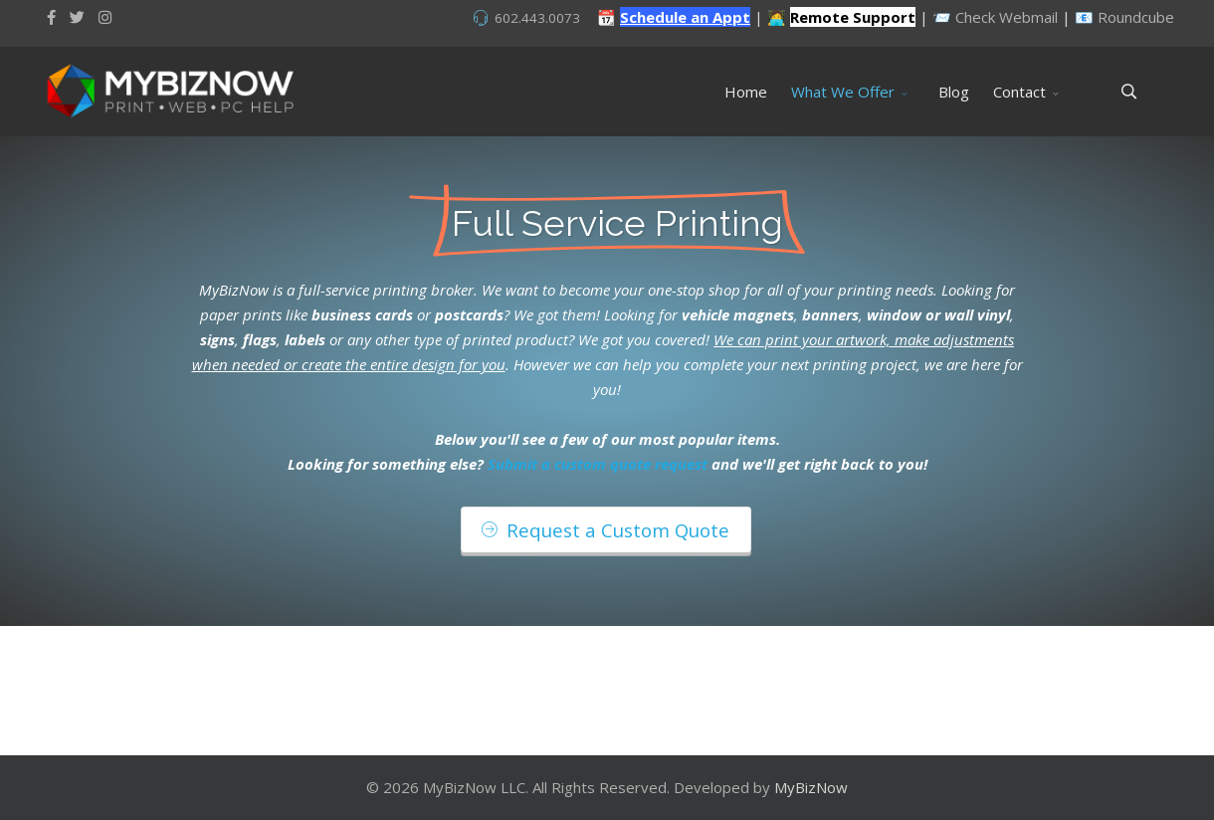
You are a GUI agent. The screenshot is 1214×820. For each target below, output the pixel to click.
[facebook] (51, 17)
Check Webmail (1006, 17)
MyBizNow (811, 787)
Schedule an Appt (685, 17)
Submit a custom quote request (598, 464)
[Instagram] (105, 17)
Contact (1019, 92)
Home (745, 92)
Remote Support (852, 17)
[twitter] (77, 17)
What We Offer (843, 92)
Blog (953, 92)
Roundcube (1136, 17)
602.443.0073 (537, 18)
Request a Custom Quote (605, 529)
